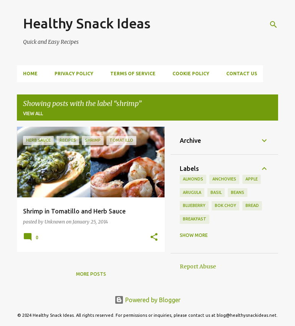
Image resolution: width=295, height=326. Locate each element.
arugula (192, 192)
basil (216, 192)
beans (237, 192)
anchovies (224, 179)
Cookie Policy (190, 73)
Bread (252, 205)
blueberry (194, 205)
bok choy (225, 205)
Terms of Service (133, 73)
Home (30, 73)
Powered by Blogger (147, 299)
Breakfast (194, 219)
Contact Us (241, 73)
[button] (154, 237)
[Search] (273, 24)
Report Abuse (198, 266)
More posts (91, 273)
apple (251, 179)
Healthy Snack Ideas (87, 23)
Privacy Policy (74, 73)
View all (33, 113)
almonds (193, 179)
